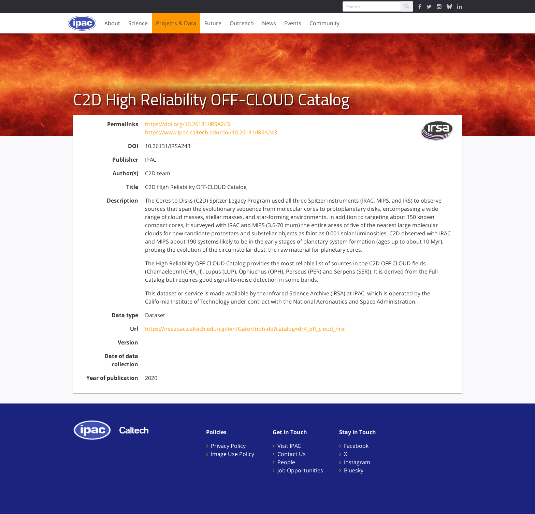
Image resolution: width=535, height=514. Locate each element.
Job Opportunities (300, 470)
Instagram (357, 462)
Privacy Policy (228, 446)
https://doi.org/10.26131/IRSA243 (187, 124)
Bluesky (353, 470)
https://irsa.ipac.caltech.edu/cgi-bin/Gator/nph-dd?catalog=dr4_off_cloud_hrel (245, 329)
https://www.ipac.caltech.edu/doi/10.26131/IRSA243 (211, 132)
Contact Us (291, 454)
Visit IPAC (289, 446)
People (286, 462)
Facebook (356, 446)
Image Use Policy (232, 454)
